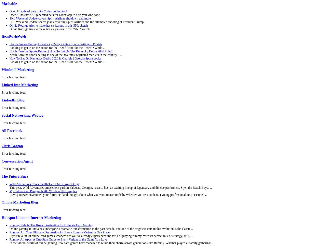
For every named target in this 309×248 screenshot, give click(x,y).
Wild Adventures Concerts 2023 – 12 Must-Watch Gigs (44, 184)
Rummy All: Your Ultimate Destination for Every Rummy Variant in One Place (59, 232)
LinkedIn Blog (13, 100)
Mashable (9, 4)
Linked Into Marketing (20, 85)
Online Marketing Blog (20, 202)
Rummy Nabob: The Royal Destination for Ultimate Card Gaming (51, 225)
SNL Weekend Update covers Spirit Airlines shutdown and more (50, 18)
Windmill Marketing (18, 70)
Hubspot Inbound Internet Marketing (31, 217)
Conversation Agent (17, 161)
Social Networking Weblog (22, 115)
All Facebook (12, 131)
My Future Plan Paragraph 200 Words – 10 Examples (43, 191)
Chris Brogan (12, 146)
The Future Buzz (15, 176)
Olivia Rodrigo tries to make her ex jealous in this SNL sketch (48, 25)
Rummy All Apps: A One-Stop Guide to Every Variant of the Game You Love (58, 239)
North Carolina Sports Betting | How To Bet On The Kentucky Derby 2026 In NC (61, 51)
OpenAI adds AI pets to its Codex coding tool (38, 11)
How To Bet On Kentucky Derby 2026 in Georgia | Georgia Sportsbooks (55, 58)
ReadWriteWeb (14, 36)
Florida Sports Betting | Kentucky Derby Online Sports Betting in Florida (55, 44)
